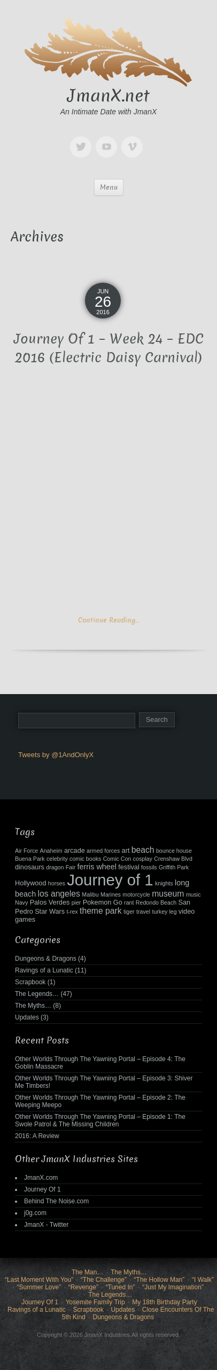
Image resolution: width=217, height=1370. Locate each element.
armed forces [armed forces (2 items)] (103, 850)
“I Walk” (203, 1279)
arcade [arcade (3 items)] (74, 850)
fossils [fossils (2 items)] (149, 867)
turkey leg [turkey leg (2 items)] (164, 911)
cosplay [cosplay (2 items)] (142, 858)
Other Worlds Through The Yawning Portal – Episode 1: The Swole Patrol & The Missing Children (100, 1120)
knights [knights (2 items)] (164, 883)
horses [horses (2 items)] (56, 883)
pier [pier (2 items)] (76, 902)
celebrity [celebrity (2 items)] (57, 858)
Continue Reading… (108, 620)
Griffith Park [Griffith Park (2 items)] (174, 867)
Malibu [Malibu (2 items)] (90, 894)
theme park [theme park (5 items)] (101, 910)
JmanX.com (41, 1177)
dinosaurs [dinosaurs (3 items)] (29, 867)
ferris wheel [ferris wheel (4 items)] (97, 866)
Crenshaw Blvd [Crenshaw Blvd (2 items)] (173, 858)
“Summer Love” (39, 1287)
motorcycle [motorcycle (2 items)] (136, 894)
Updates (27, 1017)
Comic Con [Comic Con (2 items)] (117, 858)
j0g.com (35, 1213)
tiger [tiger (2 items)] (129, 911)
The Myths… (33, 1005)
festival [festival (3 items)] (128, 867)
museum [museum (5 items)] (168, 893)
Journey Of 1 (42, 1189)
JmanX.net (108, 95)
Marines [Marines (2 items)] (110, 894)
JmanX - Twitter (46, 1224)
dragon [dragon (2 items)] (55, 867)
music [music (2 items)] (193, 894)
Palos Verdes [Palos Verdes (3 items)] (50, 902)
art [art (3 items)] (126, 850)
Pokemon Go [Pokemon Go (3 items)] (102, 902)
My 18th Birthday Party (164, 1302)
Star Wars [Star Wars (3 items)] (50, 911)
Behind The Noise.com (56, 1201)
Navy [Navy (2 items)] (21, 902)
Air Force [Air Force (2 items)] (26, 850)
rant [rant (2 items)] (129, 902)
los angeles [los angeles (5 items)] (58, 893)
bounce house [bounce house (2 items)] (174, 850)
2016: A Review (37, 1136)
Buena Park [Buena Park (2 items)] (30, 858)
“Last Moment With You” (39, 1279)
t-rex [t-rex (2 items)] (72, 911)
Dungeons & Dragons (45, 958)
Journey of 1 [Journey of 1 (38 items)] (110, 880)
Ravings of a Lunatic (44, 970)
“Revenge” (83, 1287)
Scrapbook (30, 982)
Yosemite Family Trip (95, 1302)
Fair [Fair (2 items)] (70, 867)
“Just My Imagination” (173, 1287)
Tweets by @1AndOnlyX (56, 755)
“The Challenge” (104, 1279)
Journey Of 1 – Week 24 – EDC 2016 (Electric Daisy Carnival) (109, 348)
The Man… (87, 1272)
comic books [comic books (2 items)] (85, 858)
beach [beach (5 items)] (142, 849)
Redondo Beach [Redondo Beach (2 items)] (156, 902)
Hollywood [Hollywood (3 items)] (30, 883)
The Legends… (37, 994)
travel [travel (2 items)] (143, 911)
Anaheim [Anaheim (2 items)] (51, 850)
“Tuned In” (120, 1287)
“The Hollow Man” (159, 1279)
